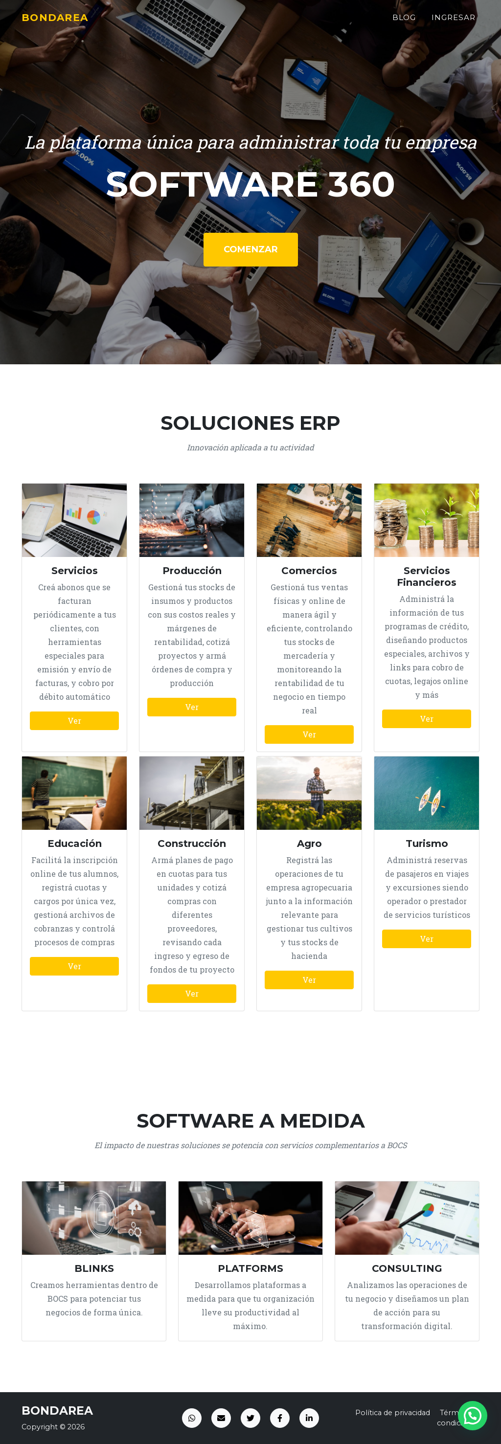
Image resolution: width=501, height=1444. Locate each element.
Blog (404, 22)
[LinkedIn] (309, 1418)
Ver (74, 720)
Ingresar (454, 22)
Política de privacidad (392, 1412)
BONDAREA (61, 23)
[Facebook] (280, 1418)
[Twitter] (250, 1418)
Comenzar (251, 249)
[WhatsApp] (192, 1418)
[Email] (221, 1418)
